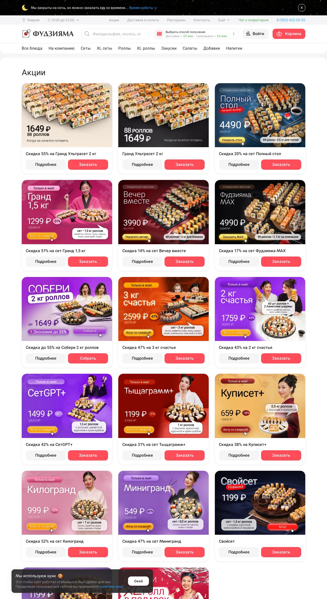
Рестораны (176, 20)
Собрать (88, 358)
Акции (114, 20)
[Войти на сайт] (255, 34)
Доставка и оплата (143, 20)
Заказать (88, 164)
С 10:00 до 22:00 (64, 20)
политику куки (111, 586)
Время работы (143, 8)
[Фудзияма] (48, 34)
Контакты (202, 20)
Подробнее (45, 164)
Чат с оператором (253, 20)
